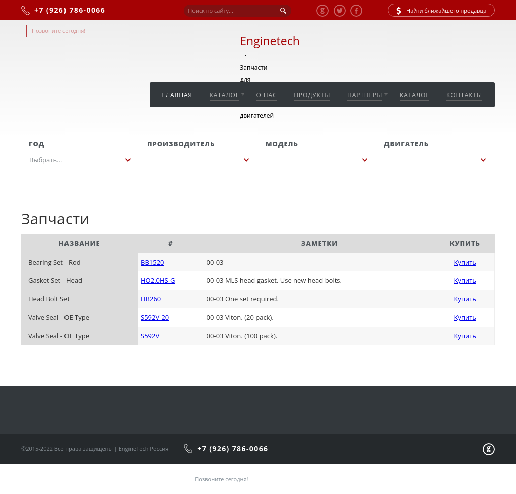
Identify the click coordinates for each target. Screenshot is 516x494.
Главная (177, 95)
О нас (266, 95)
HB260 (151, 298)
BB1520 (152, 262)
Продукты (312, 95)
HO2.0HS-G (158, 280)
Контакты (464, 95)
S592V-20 (155, 317)
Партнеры (364, 95)
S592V (150, 335)
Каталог (224, 95)
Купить (465, 262)
